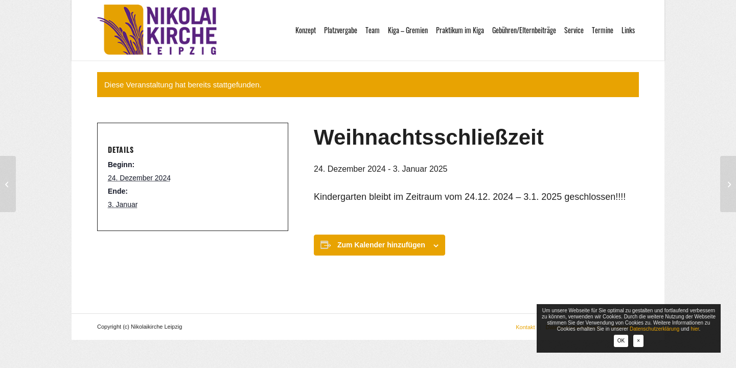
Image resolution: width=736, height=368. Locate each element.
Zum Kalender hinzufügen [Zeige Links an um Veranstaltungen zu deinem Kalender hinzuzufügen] (381, 245)
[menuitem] (305, 30)
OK (621, 340)
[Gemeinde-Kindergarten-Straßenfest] (728, 184)
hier (695, 329)
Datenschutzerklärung (654, 329)
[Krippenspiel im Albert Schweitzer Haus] (8, 184)
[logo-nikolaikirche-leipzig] (157, 30)
